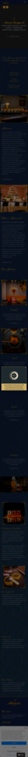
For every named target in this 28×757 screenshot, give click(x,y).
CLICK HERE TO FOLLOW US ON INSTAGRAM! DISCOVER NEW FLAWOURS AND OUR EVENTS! (14, 387)
